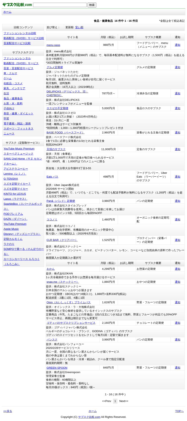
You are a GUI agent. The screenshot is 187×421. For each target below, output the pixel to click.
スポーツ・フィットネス (18, 128)
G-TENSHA (11, 178)
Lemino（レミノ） (15, 173)
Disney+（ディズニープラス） (22, 233)
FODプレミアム (13, 213)
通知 (177, 44)
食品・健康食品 (13, 98)
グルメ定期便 (55, 67)
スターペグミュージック (18, 153)
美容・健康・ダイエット (18, 113)
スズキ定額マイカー (16, 188)
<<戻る (7, 411)
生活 (6, 93)
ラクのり (9, 244)
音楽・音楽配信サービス (18, 68)
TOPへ (179, 411)
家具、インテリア (14, 88)
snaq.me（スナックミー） (63, 281)
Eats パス (52, 176)
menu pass (53, 45)
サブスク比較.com (89, 416)
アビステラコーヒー (16, 168)
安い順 (79, 27)
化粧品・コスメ (13, 83)
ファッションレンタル (17, 58)
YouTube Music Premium (19, 148)
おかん (51, 268)
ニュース (9, 133)
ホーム (7, 11)
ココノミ (52, 219)
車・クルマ (10, 73)
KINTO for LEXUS (15, 193)
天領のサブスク (56, 149)
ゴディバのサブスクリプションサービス (71, 322)
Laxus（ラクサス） (15, 198)
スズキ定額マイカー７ (17, 183)
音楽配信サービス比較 (17, 43)
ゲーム (8, 78)
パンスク (52, 339)
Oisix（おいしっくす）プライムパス (69, 302)
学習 (6, 118)
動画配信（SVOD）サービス (21, 63)
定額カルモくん (13, 239)
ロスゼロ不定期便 (57, 108)
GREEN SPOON (57, 367)
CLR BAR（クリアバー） (62, 240)
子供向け (9, 108)
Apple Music (11, 228)
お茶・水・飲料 (13, 103)
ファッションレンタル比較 (20, 33)
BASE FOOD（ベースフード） (66, 132)
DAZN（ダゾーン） (15, 218)
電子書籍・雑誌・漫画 (17, 123)
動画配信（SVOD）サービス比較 (24, 38)
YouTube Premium (15, 223)
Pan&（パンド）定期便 (61, 200)
